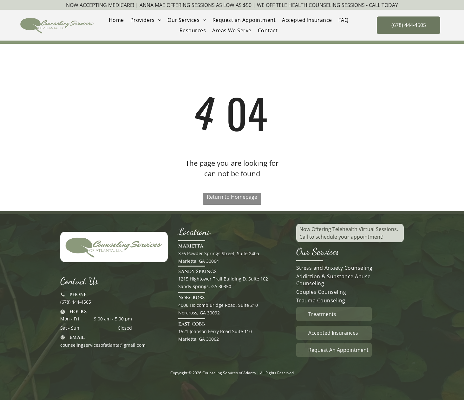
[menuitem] (116, 20)
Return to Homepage (232, 196)
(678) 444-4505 (75, 302)
